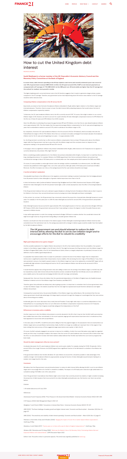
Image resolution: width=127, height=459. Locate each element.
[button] (111, 4)
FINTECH (76, 4)
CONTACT (96, 4)
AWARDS (104, 4)
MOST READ (86, 4)
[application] (89, 4)
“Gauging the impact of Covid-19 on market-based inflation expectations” (77, 419)
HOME (70, 4)
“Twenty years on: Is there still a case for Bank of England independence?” (64, 426)
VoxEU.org (82, 436)
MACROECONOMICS (29, 71)
